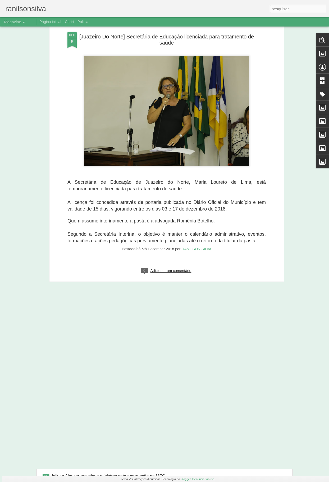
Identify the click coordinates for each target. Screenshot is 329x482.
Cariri (69, 22)
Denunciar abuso (203, 479)
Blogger (185, 479)
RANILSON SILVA (196, 181)
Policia (82, 22)
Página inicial (50, 22)
